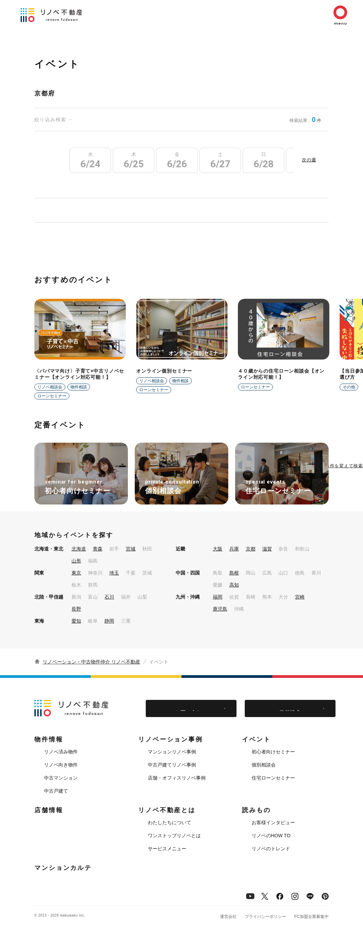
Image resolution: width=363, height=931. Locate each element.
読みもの (256, 810)
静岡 (109, 621)
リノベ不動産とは (167, 810)
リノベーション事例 (170, 739)
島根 (234, 573)
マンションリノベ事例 (172, 751)
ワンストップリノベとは (174, 835)
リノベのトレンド (271, 848)
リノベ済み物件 (61, 751)
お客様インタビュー (273, 822)
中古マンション (61, 777)
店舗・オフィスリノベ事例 (177, 777)
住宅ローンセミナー (273, 777)
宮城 (130, 549)
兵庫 (234, 549)
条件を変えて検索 (344, 465)
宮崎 (300, 597)
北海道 (79, 549)
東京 (76, 573)
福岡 (217, 597)
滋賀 (267, 549)
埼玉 (114, 573)
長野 (76, 609)
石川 (109, 597)
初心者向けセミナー (273, 751)
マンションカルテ (63, 867)
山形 (76, 561)
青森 (97, 549)
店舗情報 (48, 810)
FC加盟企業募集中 (311, 916)
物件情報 (48, 739)
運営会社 (228, 916)
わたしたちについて (169, 822)
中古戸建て (56, 790)
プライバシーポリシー (265, 916)
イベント (256, 739)
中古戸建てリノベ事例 (172, 764)
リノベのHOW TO (271, 835)
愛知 (76, 621)
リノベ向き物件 (61, 764)
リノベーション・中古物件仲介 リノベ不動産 (91, 662)
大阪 (217, 549)
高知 (234, 585)
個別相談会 (264, 764)
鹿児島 (220, 609)
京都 (250, 549)
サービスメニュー (167, 848)
